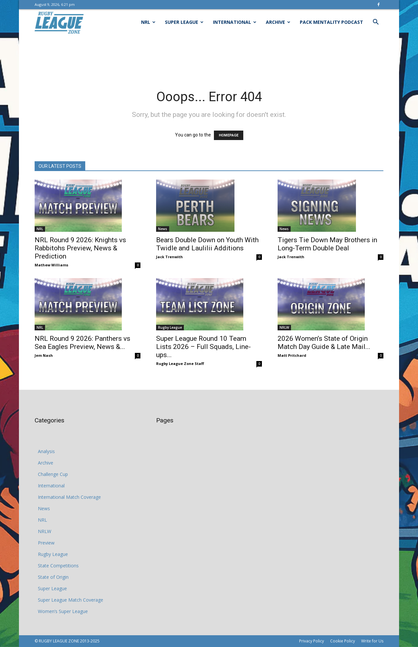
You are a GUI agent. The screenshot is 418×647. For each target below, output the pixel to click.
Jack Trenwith (169, 256)
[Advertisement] (209, 57)
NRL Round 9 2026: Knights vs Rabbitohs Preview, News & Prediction (80, 248)
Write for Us (372, 641)
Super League (184, 22)
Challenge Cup (53, 474)
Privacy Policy (311, 641)
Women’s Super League (63, 611)
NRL (148, 22)
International (234, 22)
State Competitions (58, 565)
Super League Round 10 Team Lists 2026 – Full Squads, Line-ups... (203, 347)
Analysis (46, 451)
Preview (46, 543)
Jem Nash (44, 355)
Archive (278, 22)
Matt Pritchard (292, 355)
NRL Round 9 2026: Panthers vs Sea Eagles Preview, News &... (82, 343)
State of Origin (53, 577)
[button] (375, 23)
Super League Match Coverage (70, 600)
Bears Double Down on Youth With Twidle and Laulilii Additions (207, 244)
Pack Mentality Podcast (331, 22)
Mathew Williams (51, 264)
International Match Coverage (69, 497)
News (162, 229)
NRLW (284, 327)
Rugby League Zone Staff (180, 363)
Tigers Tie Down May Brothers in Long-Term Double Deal (327, 244)
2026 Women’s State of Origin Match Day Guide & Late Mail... (324, 343)
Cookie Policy (342, 641)
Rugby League (170, 327)
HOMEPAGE (228, 135)
